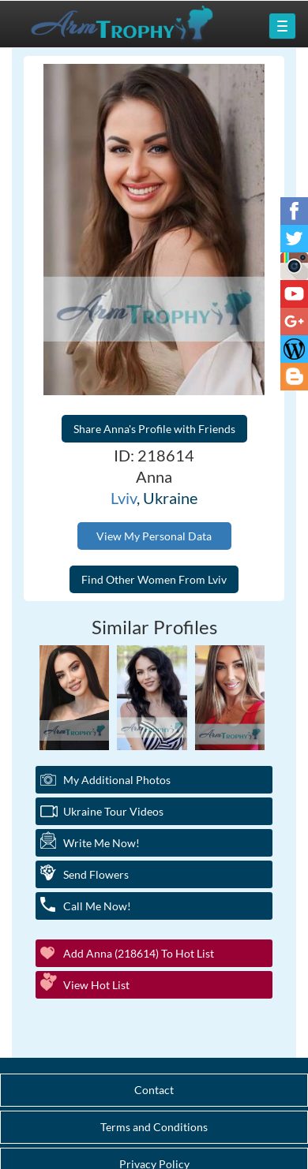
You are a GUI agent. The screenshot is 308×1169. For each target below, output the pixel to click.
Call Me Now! (97, 906)
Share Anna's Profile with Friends (154, 428)
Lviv (124, 497)
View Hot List (96, 985)
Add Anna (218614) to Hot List (138, 953)
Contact (154, 1089)
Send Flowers (96, 874)
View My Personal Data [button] (154, 536)
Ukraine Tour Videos (113, 811)
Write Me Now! (101, 843)
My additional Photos (117, 779)
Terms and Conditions (154, 1127)
